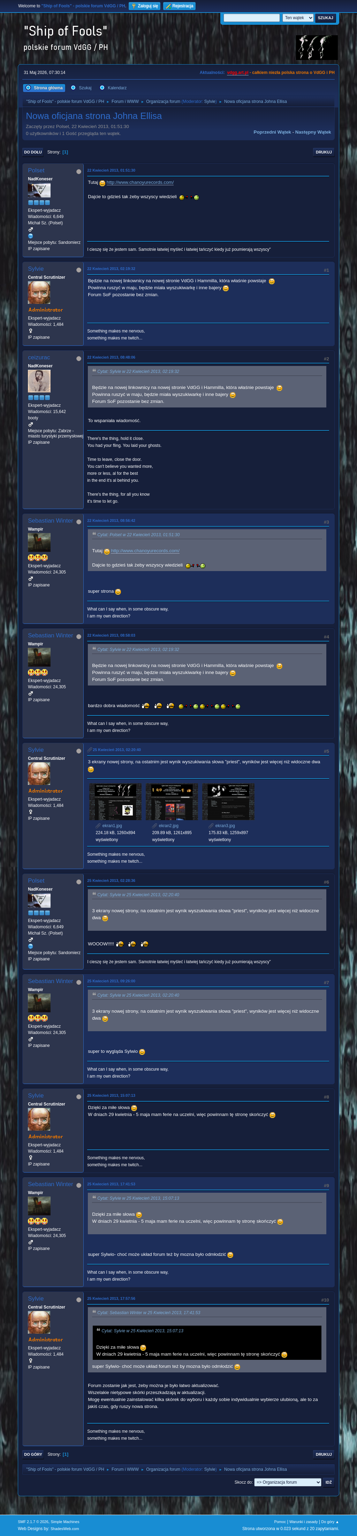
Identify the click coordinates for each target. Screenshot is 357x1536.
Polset (36, 170)
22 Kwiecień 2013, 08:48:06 (111, 357)
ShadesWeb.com (65, 1529)
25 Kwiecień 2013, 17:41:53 (111, 1184)
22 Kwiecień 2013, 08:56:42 (111, 520)
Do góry (33, 1454)
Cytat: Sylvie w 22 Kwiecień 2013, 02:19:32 (138, 371)
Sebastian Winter (50, 520)
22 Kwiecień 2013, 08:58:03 (111, 635)
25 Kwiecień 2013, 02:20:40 (117, 750)
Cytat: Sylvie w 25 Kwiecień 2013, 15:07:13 (138, 1198)
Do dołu (33, 152)
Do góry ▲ (330, 1522)
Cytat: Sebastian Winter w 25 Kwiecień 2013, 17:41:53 (148, 1312)
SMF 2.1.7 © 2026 (33, 1522)
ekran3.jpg (221, 825)
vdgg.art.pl (237, 72)
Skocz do (243, 1482)
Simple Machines (65, 1522)
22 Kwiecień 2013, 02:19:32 (111, 269)
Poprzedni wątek (272, 132)
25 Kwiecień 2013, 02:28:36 (111, 880)
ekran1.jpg (109, 825)
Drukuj (324, 152)
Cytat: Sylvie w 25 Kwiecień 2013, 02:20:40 (138, 894)
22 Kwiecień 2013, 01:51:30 (111, 170)
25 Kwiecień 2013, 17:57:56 (111, 1298)
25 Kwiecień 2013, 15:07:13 (111, 1095)
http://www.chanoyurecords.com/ (140, 182)
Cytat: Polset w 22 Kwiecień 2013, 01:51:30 (138, 534)
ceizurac (39, 357)
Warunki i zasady (303, 1522)
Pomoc (280, 1522)
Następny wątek (313, 132)
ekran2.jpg (165, 825)
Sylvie (209, 101)
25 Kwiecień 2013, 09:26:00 (111, 981)
